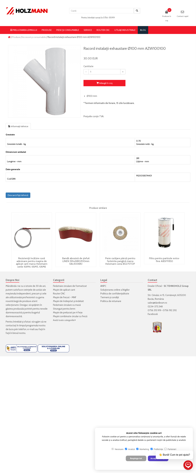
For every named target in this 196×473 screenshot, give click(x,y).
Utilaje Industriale (124, 30)
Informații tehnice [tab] (18, 126)
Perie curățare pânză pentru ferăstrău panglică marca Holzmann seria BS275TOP (120, 261)
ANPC (103, 286)
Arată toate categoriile (64, 320)
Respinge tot (136, 458)
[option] (44, 81)
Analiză (130, 449)
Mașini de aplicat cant (64, 289)
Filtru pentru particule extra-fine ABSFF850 (164, 260)
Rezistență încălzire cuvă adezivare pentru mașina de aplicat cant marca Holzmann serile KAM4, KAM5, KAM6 (31, 262)
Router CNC (103, 30)
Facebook (153, 314)
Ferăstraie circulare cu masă (67, 305)
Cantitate (88, 66)
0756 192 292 (170, 310)
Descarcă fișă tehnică (18, 195)
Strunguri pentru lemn (64, 308)
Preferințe (157, 449)
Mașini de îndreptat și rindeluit (68, 301)
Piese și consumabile (67, 30)
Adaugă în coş (105, 83)
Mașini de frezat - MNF (64, 297)
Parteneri (170, 449)
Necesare (117, 449)
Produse (47, 30)
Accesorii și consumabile (34, 37)
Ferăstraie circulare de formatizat (70, 286)
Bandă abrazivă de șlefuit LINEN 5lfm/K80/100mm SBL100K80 (76, 261)
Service (88, 30)
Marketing (142, 449)
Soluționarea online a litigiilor (115, 289)
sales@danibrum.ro (157, 302)
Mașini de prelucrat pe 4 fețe (68, 312)
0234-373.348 (155, 306)
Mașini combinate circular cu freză (70, 316)
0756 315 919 (154, 310)
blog (143, 30)
